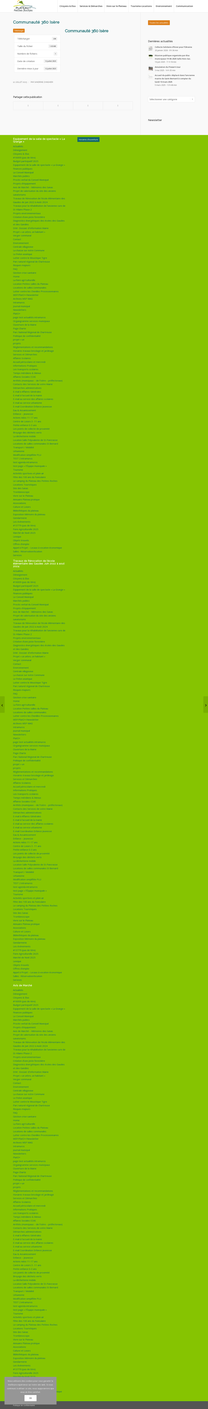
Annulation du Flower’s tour (167, 67)
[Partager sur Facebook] (28, 106)
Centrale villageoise (23, 246)
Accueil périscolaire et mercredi (29, 361)
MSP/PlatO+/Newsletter (26, 294)
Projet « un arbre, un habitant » (29, 231)
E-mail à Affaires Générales (27, 391)
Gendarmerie (20, 517)
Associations (19, 502)
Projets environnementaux (27, 212)
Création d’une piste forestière (29, 216)
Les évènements (22, 521)
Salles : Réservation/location (27, 550)
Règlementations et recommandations (33, 346)
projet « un (18, 339)
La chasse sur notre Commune (28, 249)
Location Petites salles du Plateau (30, 283)
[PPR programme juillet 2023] (2, 704)
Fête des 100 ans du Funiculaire (29, 476)
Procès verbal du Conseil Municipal (31, 179)
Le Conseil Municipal (23, 171)
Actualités (18, 145)
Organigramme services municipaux (31, 320)
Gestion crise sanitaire (24, 272)
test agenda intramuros (25, 461)
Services (17, 554)
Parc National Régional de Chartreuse (32, 331)
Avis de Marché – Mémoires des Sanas (33, 186)
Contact (17, 238)
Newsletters (19, 309)
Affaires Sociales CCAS (24, 376)
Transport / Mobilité (23, 446)
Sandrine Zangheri (43, 82)
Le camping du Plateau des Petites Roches (35, 480)
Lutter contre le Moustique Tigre (30, 257)
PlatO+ (16, 313)
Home (16, 276)
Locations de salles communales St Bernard (35, 443)
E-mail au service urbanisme (27, 402)
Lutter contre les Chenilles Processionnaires (36, 290)
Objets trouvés (21, 539)
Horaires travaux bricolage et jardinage (33, 350)
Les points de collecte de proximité (31, 428)
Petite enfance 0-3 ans (25, 424)
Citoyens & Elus (21, 153)
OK (30, 1398)
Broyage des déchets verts (27, 432)
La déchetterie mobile (24, 435)
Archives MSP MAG (23, 298)
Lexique (17, 536)
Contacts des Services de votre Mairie (33, 383)
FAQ (15, 268)
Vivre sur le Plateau (23, 495)
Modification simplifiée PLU (27, 454)
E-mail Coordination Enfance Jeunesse (32, 406)
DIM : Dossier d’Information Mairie (31, 227)
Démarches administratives (27, 387)
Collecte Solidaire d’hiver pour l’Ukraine (173, 47)
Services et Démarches (25, 353)
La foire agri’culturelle (24, 279)
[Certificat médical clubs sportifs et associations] (205, 704)
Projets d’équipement (24, 183)
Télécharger (18, 31)
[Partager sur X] (58, 106)
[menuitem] (67, 6)
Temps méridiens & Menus (27, 372)
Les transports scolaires (25, 368)
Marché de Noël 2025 (24, 532)
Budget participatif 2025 (25, 160)
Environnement (21, 242)
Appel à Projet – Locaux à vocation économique (37, 547)
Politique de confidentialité (27, 335)
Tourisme (18, 469)
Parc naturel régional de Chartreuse (31, 261)
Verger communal (22, 235)
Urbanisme (18, 450)
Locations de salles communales (29, 287)
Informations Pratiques (25, 365)
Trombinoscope (21, 491)
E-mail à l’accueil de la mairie (27, 394)
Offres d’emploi (21, 543)
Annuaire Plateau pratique (26, 499)
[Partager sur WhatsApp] (88, 106)
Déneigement (20, 149)
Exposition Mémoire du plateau (29, 513)
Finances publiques (22, 168)
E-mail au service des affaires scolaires (33, 398)
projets (17, 342)
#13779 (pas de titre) (24, 524)
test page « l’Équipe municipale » (30, 465)
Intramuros (19, 301)
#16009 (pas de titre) (24, 157)
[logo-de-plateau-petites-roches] (25, 6)
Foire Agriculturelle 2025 (25, 528)
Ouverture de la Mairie (24, 324)
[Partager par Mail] (118, 106)
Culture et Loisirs (22, 506)
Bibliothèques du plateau (26, 510)
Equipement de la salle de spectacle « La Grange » (39, 164)
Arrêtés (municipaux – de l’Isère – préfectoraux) (38, 380)
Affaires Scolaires (22, 357)
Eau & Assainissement (24, 409)
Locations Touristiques (25, 484)
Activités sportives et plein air (28, 472)
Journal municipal (21, 305)
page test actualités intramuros (29, 316)
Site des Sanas (20, 487)
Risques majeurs (21, 264)
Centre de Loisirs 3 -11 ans (27, 420)
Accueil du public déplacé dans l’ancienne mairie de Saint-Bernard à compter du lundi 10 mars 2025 (175, 78)
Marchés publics (21, 175)
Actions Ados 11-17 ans (25, 417)
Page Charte (19, 327)
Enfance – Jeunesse (23, 413)
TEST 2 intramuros (22, 458)
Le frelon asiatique (22, 253)
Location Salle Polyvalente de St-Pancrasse (35, 439)
